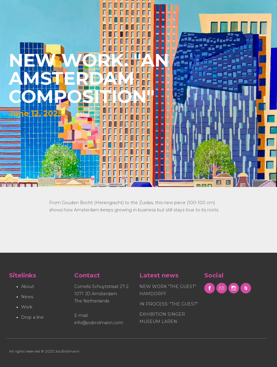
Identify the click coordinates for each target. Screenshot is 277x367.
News (27, 296)
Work (26, 307)
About (27, 286)
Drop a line (32, 317)
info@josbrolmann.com (98, 322)
